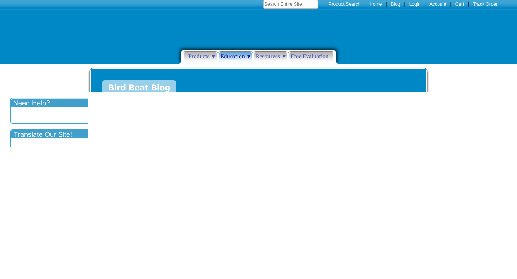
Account (437, 4)
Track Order (485, 4)
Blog (395, 4)
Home (375, 4)
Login (414, 4)
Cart (459, 4)
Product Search (345, 4)
